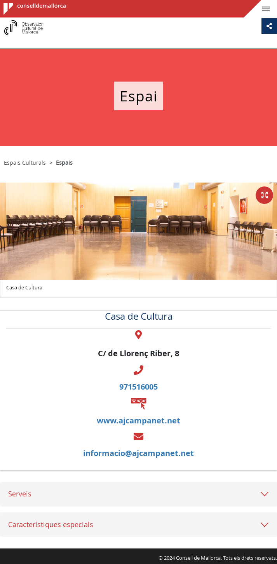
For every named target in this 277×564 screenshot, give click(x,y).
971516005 (138, 386)
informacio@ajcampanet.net (138, 453)
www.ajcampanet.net (138, 420)
